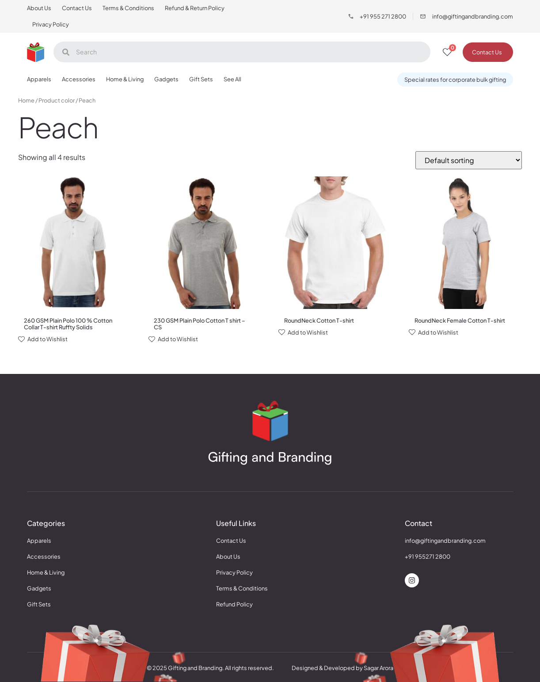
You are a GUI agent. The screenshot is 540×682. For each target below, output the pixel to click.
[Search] (241, 52)
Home (26, 100)
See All (232, 79)
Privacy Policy (50, 24)
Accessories (78, 79)
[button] (455, 79)
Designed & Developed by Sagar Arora (342, 667)
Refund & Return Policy (194, 7)
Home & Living (125, 79)
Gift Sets (201, 79)
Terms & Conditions (128, 7)
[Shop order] (468, 160)
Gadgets (166, 79)
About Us (39, 7)
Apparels (39, 79)
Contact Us (77, 7)
